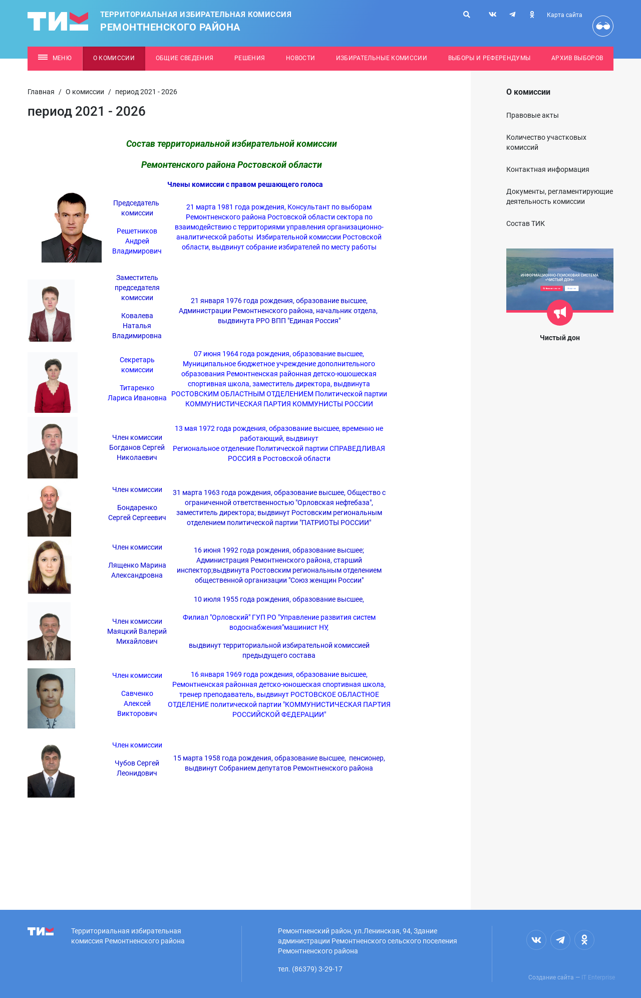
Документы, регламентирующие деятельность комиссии (559, 196)
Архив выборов (577, 58)
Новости (300, 58)
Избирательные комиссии (381, 58)
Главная (41, 92)
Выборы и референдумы (489, 58)
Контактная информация (547, 169)
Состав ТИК (525, 223)
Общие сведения (185, 58)
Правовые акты (532, 115)
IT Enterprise (598, 977)
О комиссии (114, 58)
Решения (249, 58)
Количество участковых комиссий (546, 142)
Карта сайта (564, 15)
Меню (55, 58)
